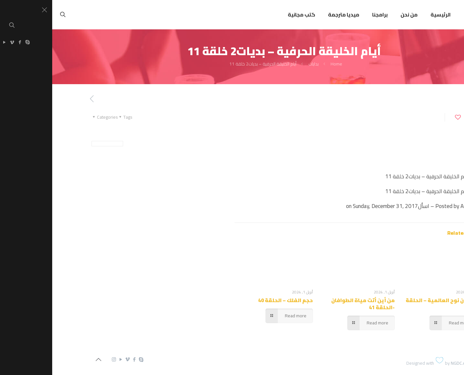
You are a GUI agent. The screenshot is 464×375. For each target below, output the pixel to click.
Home (284, 64)
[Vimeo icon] (75, 359)
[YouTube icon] (68, 359)
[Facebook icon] (82, 359)
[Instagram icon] (61, 359)
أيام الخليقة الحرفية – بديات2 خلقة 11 (210, 64)
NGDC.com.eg (412, 363)
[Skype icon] (88, 359)
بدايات (261, 64)
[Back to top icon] (46, 359)
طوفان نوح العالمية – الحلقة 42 (389, 303)
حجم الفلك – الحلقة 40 (233, 300)
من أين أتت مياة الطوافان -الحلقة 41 (311, 303)
